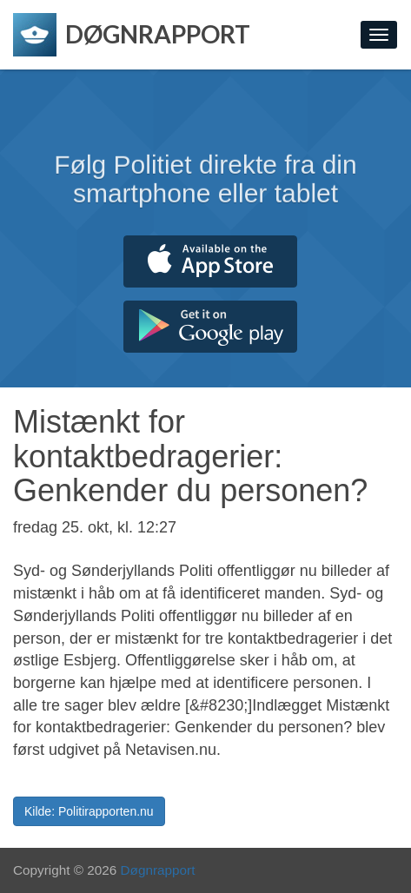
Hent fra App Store (210, 261)
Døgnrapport (158, 870)
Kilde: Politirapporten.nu (89, 811)
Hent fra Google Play (210, 327)
